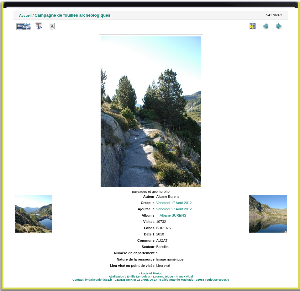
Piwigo (157, 273)
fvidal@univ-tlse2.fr (98, 279)
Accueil (25, 15)
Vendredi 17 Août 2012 (174, 203)
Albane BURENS (173, 215)
